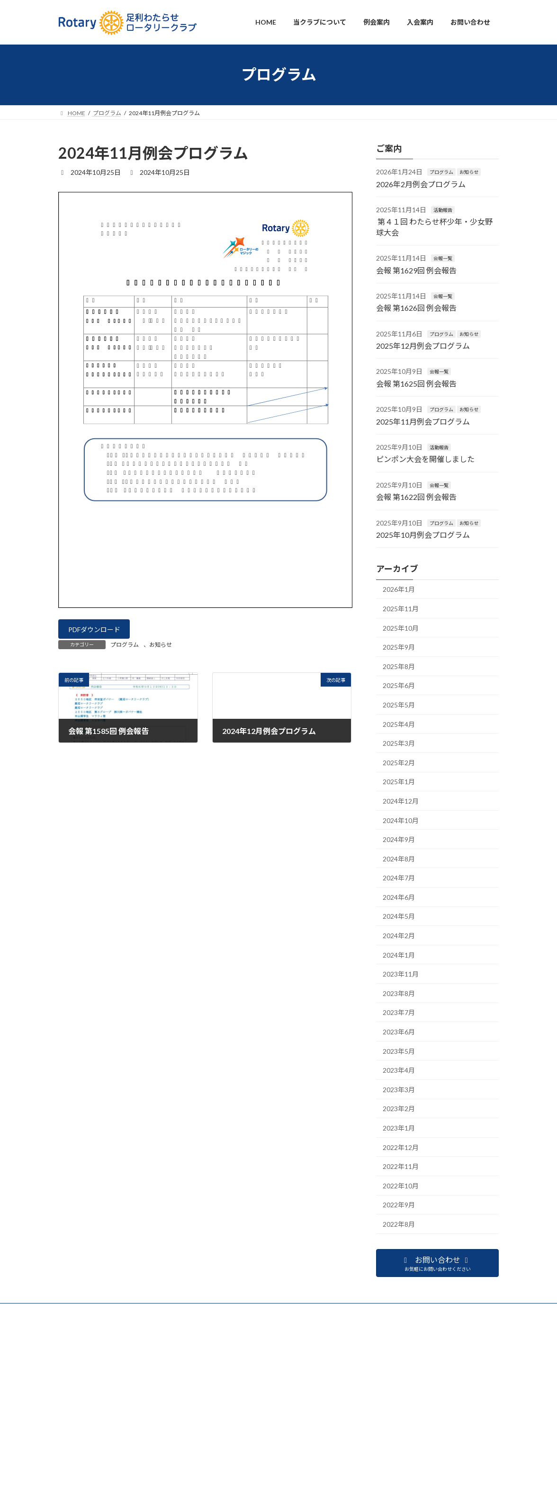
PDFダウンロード (99, 630)
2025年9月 (399, 647)
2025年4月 (399, 724)
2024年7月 (399, 878)
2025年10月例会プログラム (423, 534)
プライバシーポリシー (86, 1454)
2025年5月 (399, 705)
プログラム (124, 648)
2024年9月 (399, 839)
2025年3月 (399, 743)
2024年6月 (399, 897)
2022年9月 (399, 1205)
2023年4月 (399, 1070)
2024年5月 (399, 916)
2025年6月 (399, 685)
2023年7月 (399, 1012)
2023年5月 (399, 1051)
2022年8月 (399, 1224)
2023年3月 (399, 1089)
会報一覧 (442, 258)
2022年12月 (401, 1147)
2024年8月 (399, 858)
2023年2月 (399, 1109)
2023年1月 (399, 1128)
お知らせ (160, 648)
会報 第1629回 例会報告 (416, 269)
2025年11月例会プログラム (423, 421)
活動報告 (442, 210)
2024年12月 (401, 801)
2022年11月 (401, 1166)
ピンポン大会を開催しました (425, 458)
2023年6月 (399, 1032)
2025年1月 (399, 782)
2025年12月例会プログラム (423, 345)
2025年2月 (399, 762)
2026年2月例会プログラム (421, 183)
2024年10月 (401, 820)
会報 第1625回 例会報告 (416, 383)
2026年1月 (399, 589)
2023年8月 (399, 993)
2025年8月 (399, 666)
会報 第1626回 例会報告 (416, 307)
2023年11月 (401, 974)
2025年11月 (401, 609)
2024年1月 (399, 955)
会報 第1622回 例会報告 (416, 496)
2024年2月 (399, 936)
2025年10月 (401, 628)
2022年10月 (401, 1185)
